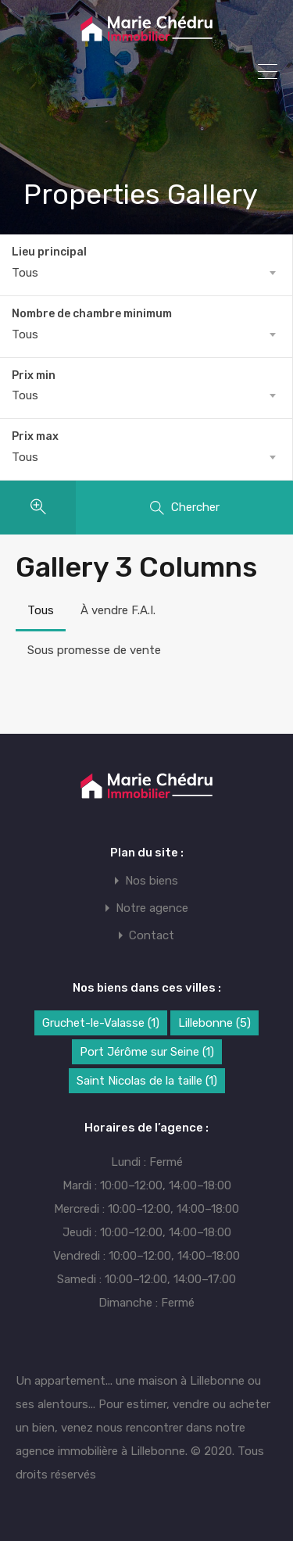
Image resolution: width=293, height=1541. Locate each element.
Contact (151, 936)
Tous (40, 610)
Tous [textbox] (25, 273)
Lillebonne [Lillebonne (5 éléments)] (214, 1023)
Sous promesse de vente (94, 650)
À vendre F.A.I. (117, 610)
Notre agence (152, 908)
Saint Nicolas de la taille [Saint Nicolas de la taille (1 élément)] (147, 1081)
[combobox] (146, 273)
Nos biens (151, 881)
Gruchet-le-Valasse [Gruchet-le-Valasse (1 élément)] (100, 1023)
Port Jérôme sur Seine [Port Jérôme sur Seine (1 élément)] (147, 1052)
